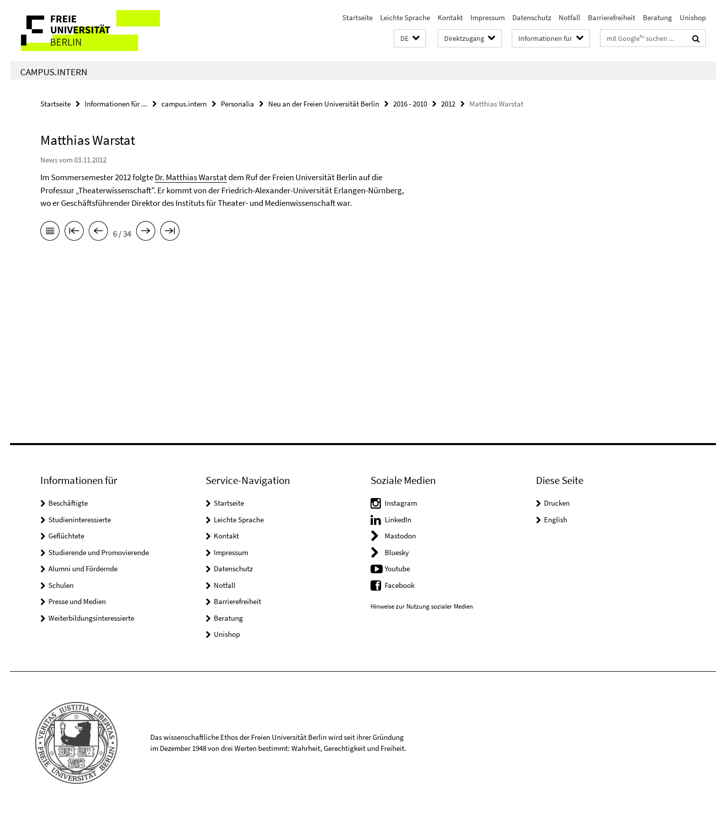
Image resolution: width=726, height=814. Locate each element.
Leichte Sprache (405, 17)
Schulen (61, 585)
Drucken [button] (557, 503)
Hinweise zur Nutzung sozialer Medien (422, 606)
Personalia (237, 103)
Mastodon (400, 535)
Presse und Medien (77, 601)
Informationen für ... (116, 103)
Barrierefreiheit (611, 17)
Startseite (357, 17)
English (555, 519)
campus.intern (53, 72)
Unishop (693, 17)
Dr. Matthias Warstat (191, 177)
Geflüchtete (66, 535)
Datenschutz (531, 17)
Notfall (569, 17)
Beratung (657, 17)
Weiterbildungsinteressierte (91, 618)
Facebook (399, 585)
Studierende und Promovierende (98, 552)
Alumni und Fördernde (82, 568)
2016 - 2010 (410, 103)
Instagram (401, 503)
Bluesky (397, 552)
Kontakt (450, 17)
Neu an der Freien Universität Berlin (323, 103)
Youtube (397, 568)
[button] (410, 38)
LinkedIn (398, 519)
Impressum (487, 17)
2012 (448, 103)
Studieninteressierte (79, 519)
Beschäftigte (68, 503)
